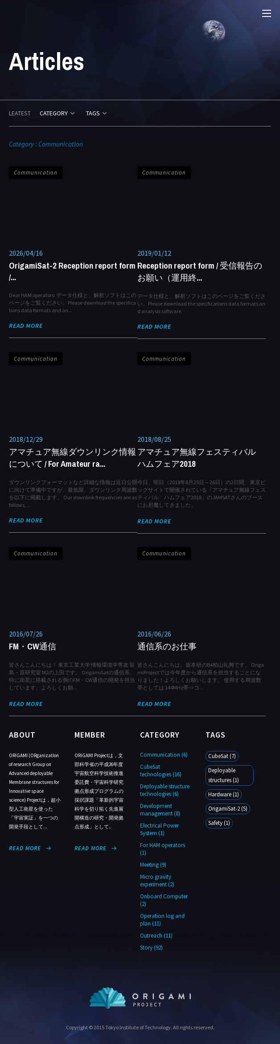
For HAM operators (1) (162, 848)
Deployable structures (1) (223, 775)
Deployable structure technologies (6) (164, 790)
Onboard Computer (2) (164, 900)
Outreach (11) (156, 935)
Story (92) (151, 947)
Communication (36, 172)
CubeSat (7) (222, 756)
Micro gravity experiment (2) (157, 880)
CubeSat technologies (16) (160, 770)
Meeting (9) (153, 865)
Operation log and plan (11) (162, 919)
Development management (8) (160, 809)
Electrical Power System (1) (159, 829)
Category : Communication (46, 144)
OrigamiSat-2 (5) (227, 808)
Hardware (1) (223, 794)
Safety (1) (219, 823)
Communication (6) (164, 755)
